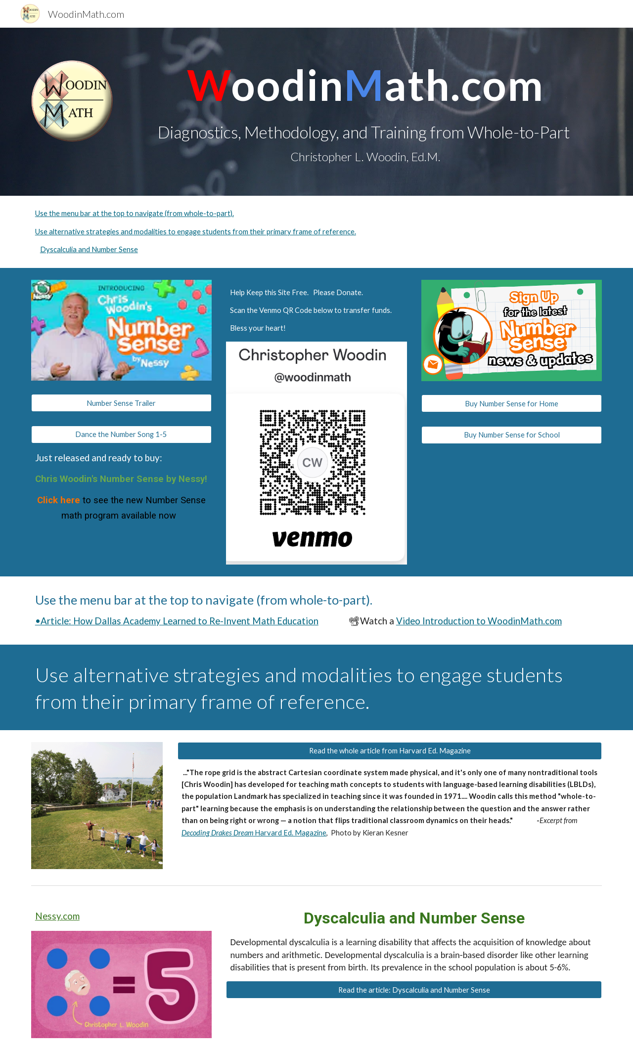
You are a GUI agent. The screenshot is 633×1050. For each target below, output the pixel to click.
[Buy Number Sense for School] (511, 434)
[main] (365, 111)
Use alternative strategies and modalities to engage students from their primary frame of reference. (195, 231)
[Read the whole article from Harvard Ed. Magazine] (389, 750)
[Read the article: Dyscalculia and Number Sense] (413, 989)
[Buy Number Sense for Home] (511, 403)
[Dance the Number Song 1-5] (121, 434)
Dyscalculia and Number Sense (89, 249)
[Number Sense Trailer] (121, 403)
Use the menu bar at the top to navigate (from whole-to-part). (134, 213)
